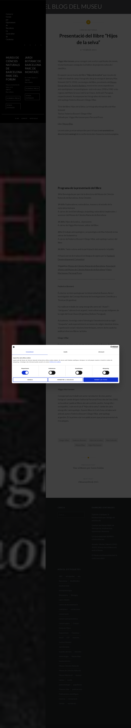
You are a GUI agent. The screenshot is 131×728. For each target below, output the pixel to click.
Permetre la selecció (65, 379)
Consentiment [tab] (30, 352)
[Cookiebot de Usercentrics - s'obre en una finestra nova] (107, 347)
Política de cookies (55, 362)
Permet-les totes (100, 379)
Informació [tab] (101, 352)
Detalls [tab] (65, 352)
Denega (30, 379)
